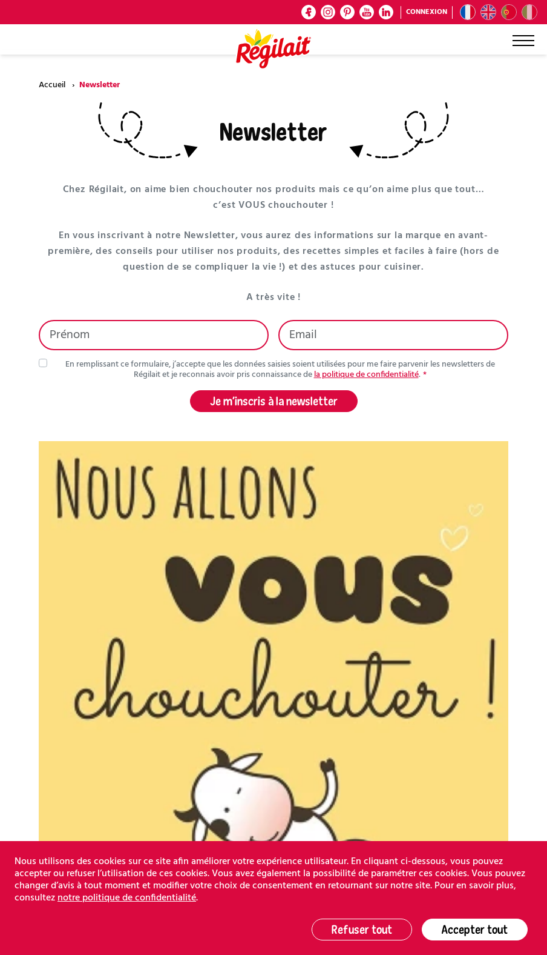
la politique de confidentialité (366, 375)
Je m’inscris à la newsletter (274, 401)
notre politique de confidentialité (126, 898)
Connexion (426, 12)
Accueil (52, 85)
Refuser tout (362, 929)
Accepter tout (475, 929)
